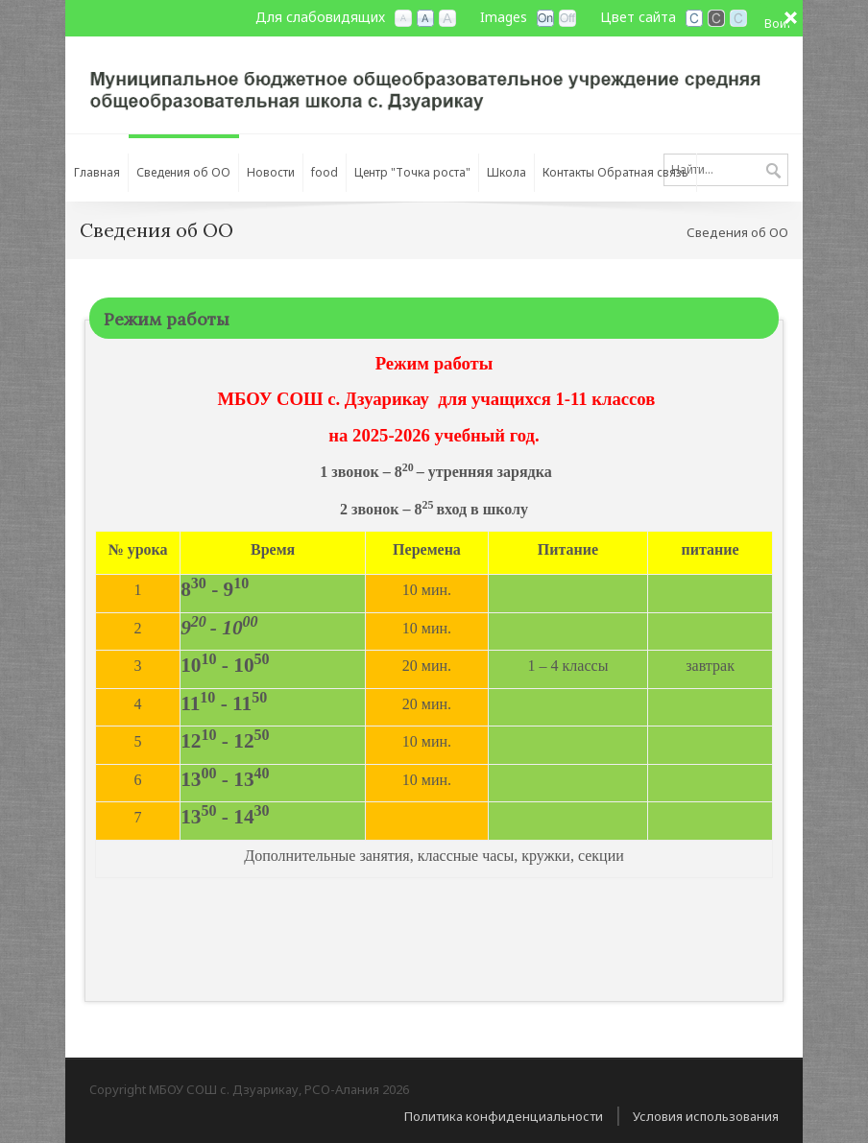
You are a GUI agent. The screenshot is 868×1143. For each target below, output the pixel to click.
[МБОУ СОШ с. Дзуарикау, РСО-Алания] (434, 83)
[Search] (725, 170)
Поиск (773, 172)
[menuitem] (97, 168)
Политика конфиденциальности (503, 1116)
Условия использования (706, 1116)
